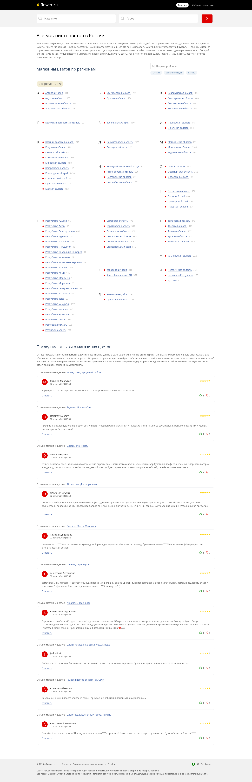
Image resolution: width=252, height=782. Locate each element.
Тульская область (177, 236)
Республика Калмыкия (57, 257)
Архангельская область (58, 103)
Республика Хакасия (56, 309)
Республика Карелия (56, 267)
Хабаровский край (117, 269)
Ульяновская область (179, 255)
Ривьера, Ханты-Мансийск (81, 526)
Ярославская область (118, 299)
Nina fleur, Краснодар (78, 602)
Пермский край (176, 196)
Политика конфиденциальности (89, 764)
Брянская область (116, 98)
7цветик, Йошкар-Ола (79, 407)
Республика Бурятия (56, 236)
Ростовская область (56, 324)
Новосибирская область (120, 182)
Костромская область (57, 167)
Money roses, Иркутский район (84, 372)
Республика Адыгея (56, 220)
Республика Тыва (54, 298)
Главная (182, 5)
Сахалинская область (118, 231)
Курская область (54, 188)
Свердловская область (119, 236)
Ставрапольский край (119, 246)
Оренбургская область (180, 171)
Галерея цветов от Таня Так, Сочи (85, 679)
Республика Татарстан (57, 293)
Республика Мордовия (57, 283)
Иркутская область (178, 127)
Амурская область (55, 98)
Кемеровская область (57, 157)
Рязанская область (55, 329)
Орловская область (178, 176)
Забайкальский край (118, 122)
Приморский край (178, 201)
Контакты (66, 764)
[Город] (158, 18)
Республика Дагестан (57, 241)
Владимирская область (180, 92)
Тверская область (177, 225)
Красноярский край (56, 178)
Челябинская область (180, 269)
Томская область (177, 231)
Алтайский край (54, 92)
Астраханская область (57, 108)
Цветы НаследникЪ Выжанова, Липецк (88, 644)
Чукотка (172, 280)
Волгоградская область (180, 98)
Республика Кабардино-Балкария (63, 251)
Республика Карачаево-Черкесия (63, 262)
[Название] (76, 18)
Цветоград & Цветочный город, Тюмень (89, 714)
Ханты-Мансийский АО (119, 275)
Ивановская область (179, 122)
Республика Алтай (55, 225)
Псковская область (178, 206)
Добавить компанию (202, 5)
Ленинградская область (120, 141)
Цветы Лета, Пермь (77, 445)
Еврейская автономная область (62, 122)
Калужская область (55, 147)
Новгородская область (119, 176)
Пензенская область (179, 191)
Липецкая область (117, 147)
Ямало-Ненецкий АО (118, 294)
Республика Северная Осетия (61, 288)
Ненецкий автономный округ (123, 166)
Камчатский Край (55, 152)
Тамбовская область (179, 220)
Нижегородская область (120, 171)
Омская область (176, 166)
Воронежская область (180, 108)
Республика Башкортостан (60, 231)
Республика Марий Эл (57, 277)
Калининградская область (59, 141)
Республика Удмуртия (57, 303)
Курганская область (56, 183)
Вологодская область (179, 103)
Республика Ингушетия (58, 246)
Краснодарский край (56, 173)
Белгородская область (119, 92)
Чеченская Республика (180, 275)
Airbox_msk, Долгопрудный (82, 484)
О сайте (112, 764)
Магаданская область (180, 141)
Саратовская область (118, 225)
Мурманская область (179, 152)
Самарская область (117, 220)
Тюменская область (179, 241)
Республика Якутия (55, 319)
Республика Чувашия (57, 314)
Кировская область (55, 162)
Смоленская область (118, 241)
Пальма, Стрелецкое (78, 564)
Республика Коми (55, 272)
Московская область (179, 147)
